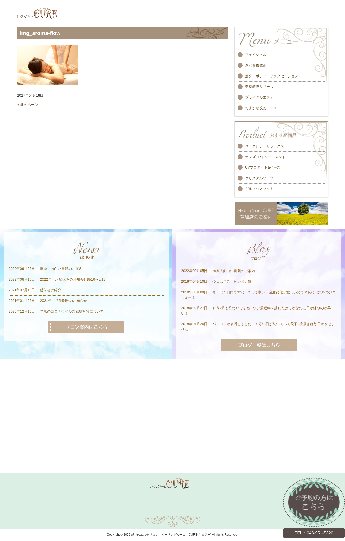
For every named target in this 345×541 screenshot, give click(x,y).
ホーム (84, 496)
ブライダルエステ (259, 97)
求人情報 (229, 496)
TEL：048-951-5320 (314, 533)
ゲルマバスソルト (259, 189)
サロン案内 (257, 496)
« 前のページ (27, 105)
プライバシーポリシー (220, 510)
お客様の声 (199, 496)
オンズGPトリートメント (265, 157)
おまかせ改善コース (261, 108)
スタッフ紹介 (167, 496)
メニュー (107, 496)
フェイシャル (255, 55)
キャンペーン (135, 496)
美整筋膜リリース (259, 87)
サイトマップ (172, 510)
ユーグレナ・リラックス (264, 146)
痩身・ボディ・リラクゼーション (271, 76)
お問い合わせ (125, 510)
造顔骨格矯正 (255, 65)
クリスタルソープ (259, 178)
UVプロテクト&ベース (263, 167)
